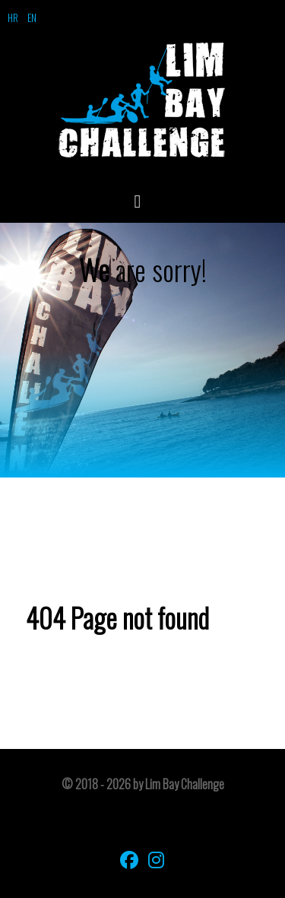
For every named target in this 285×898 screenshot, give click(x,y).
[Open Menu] (143, 200)
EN (31, 17)
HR (13, 17)
